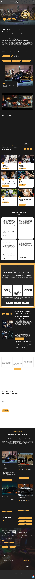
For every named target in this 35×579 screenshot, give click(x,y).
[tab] (19, 346)
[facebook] (2, 540)
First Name (3, 396)
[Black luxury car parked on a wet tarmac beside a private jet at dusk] (17, 122)
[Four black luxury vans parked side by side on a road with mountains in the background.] (6, 133)
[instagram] (3, 540)
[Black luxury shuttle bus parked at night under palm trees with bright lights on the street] (17, 133)
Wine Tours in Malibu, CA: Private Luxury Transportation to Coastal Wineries (6, 359)
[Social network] (5, 540)
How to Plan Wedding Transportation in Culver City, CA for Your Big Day (28, 358)
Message (3, 403)
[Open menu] (33, 1)
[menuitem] (26, 532)
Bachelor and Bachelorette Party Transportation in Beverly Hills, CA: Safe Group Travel (17, 360)
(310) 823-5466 (27, 153)
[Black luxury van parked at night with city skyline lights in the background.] (28, 122)
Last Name (11, 396)
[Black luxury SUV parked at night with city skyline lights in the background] (28, 133)
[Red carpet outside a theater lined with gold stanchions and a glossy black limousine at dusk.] (6, 122)
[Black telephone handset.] (2, 2)
